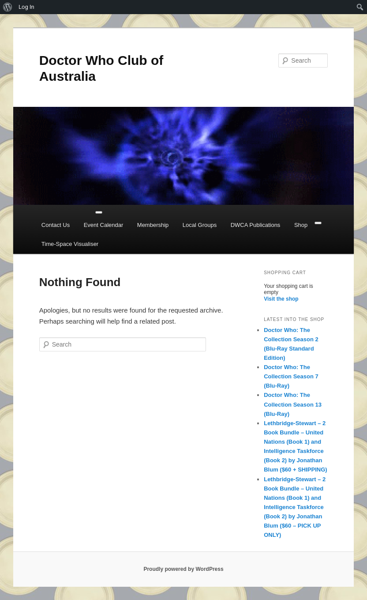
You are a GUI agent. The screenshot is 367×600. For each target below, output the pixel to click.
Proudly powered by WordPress (183, 569)
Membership (153, 225)
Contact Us (55, 225)
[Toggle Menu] (98, 212)
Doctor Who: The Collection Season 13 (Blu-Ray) (293, 404)
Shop (300, 225)
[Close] (318, 223)
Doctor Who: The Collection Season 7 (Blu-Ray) (291, 376)
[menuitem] (7, 7)
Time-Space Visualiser (69, 244)
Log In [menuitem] (26, 7)
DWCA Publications (256, 225)
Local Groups (200, 225)
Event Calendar (104, 225)
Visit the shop (281, 299)
